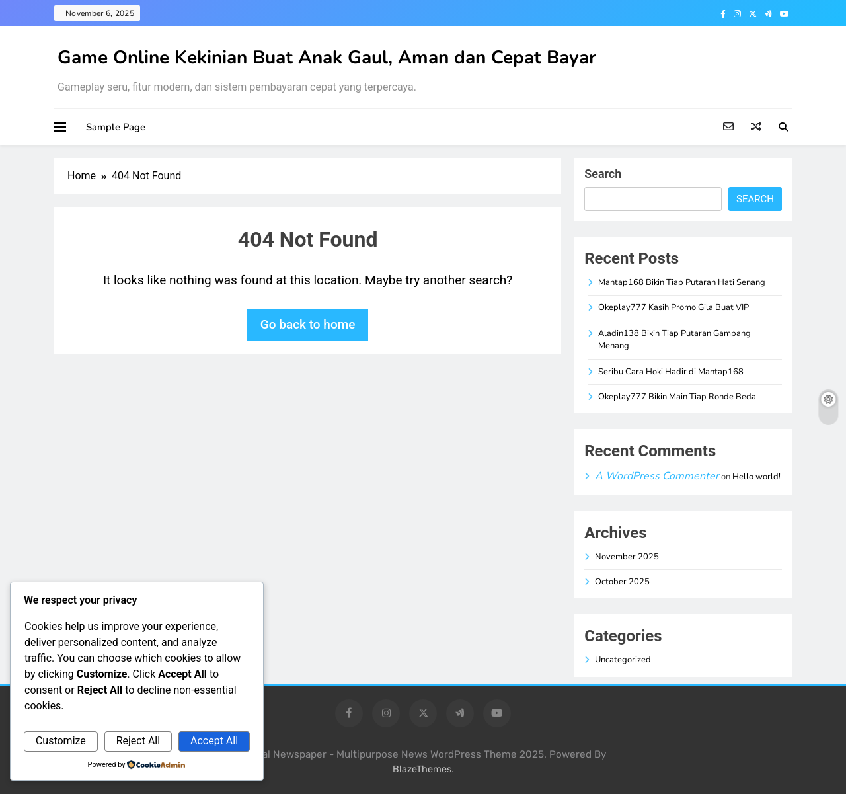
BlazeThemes (422, 769)
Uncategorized (623, 660)
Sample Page (115, 127)
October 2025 (622, 582)
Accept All (214, 740)
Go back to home (308, 324)
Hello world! (756, 477)
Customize (61, 740)
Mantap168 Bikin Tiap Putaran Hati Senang (681, 282)
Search (602, 173)
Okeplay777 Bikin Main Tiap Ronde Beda (677, 397)
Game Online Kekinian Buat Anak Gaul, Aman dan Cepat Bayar (327, 57)
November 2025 (627, 557)
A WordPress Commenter (657, 476)
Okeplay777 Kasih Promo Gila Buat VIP (673, 307)
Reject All (138, 740)
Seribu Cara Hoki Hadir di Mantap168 (671, 371)
